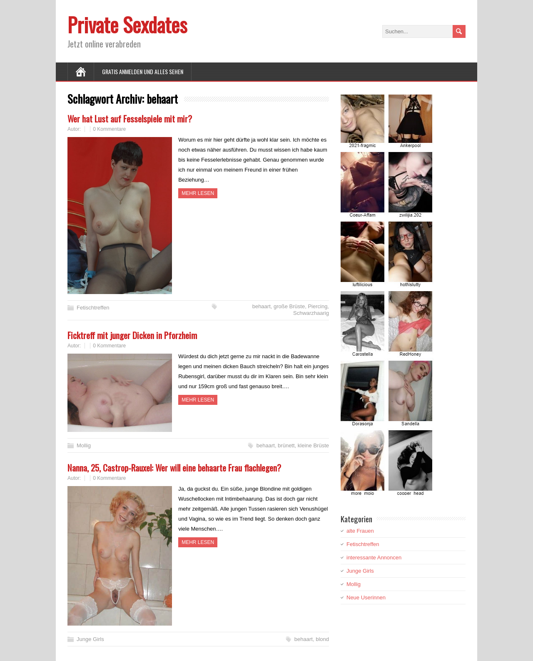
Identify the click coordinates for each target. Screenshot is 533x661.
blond (322, 639)
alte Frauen (360, 531)
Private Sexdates (127, 24)
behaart (261, 306)
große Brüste (289, 306)
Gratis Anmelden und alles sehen (142, 71)
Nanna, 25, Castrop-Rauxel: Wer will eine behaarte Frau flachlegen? (174, 467)
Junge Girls (90, 639)
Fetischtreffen (93, 307)
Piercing (317, 306)
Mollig (84, 445)
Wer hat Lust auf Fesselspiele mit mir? (129, 118)
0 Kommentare (109, 129)
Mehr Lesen (198, 193)
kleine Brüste (313, 445)
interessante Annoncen (373, 557)
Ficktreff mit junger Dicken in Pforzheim (132, 335)
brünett (286, 445)
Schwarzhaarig (311, 313)
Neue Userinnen (366, 597)
